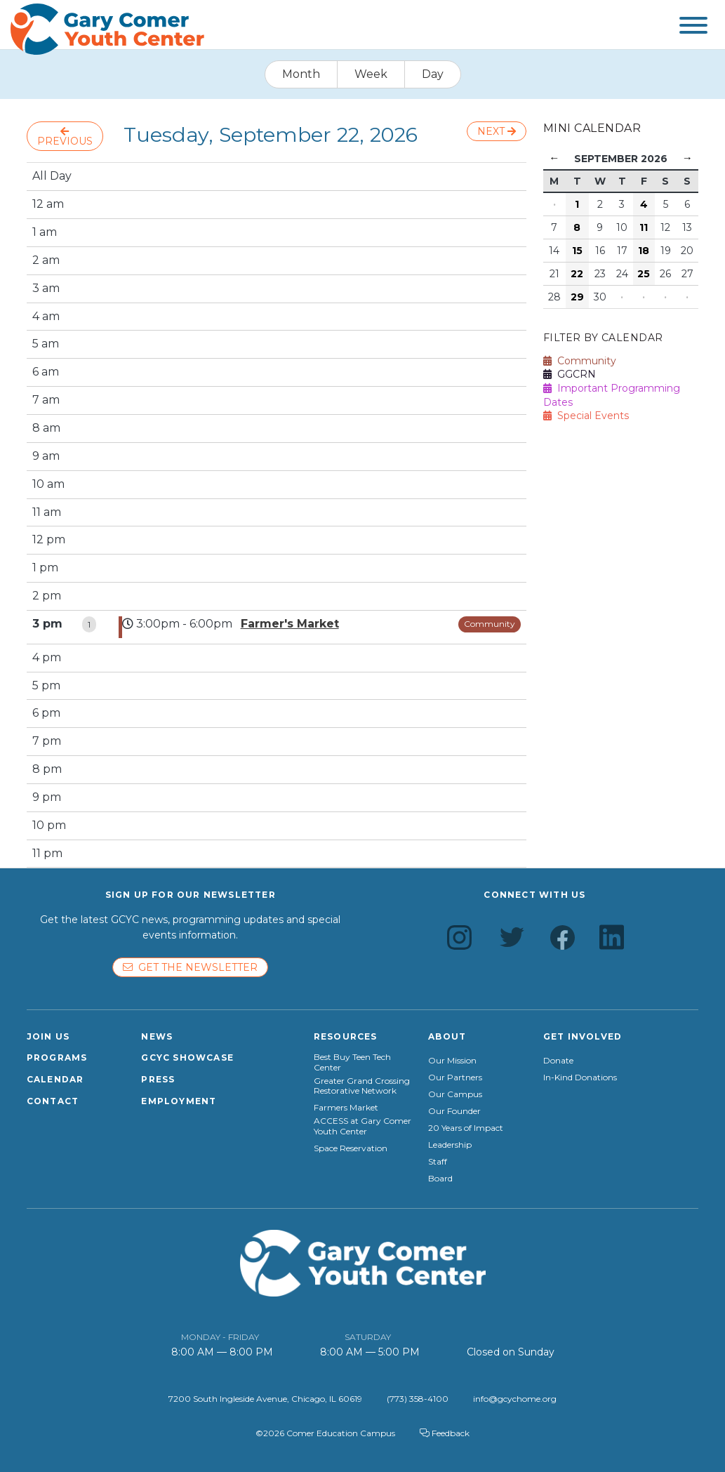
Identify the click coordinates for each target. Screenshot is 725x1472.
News (157, 1036)
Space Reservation (350, 1148)
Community (489, 623)
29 (577, 297)
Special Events (586, 415)
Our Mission (452, 1061)
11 (643, 227)
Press (158, 1079)
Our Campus (455, 1094)
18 (643, 250)
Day (433, 74)
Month (301, 74)
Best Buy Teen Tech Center (352, 1062)
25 (643, 273)
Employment (178, 1101)
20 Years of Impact (465, 1128)
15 (577, 250)
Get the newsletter (190, 967)
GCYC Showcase (187, 1057)
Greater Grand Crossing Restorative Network (362, 1086)
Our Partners (455, 1077)
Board (440, 1178)
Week (370, 74)
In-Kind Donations (580, 1077)
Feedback (445, 1433)
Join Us (48, 1036)
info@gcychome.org (515, 1398)
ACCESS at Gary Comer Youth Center (362, 1126)
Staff (437, 1162)
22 (577, 273)
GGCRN (569, 374)
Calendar (55, 1079)
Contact (53, 1101)
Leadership (450, 1145)
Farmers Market (346, 1108)
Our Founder (454, 1111)
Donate (558, 1061)
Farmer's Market (290, 623)
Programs (57, 1057)
